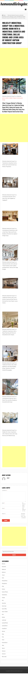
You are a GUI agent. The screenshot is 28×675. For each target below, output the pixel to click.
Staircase (3, 652)
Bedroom (4, 573)
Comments (4, 490)
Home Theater (5, 613)
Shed (3, 647)
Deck (3, 579)
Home (3, 15)
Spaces (3, 649)
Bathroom (4, 571)
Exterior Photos (5, 593)
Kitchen (3, 618)
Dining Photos (4, 582)
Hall (3, 602)
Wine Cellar (4, 658)
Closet (3, 576)
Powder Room (4, 644)
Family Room (4, 596)
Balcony (3, 565)
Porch (3, 641)
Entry (3, 588)
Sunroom (4, 655)
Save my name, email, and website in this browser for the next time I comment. (23, 512)
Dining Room (4, 585)
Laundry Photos (5, 624)
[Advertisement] (14, 62)
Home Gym (4, 607)
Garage (3, 599)
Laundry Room (4, 627)
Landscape (4, 621)
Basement (4, 568)
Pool (3, 638)
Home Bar (4, 604)
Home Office (4, 610)
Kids (3, 616)
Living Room (4, 630)
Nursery (3, 633)
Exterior (3, 590)
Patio (3, 635)
